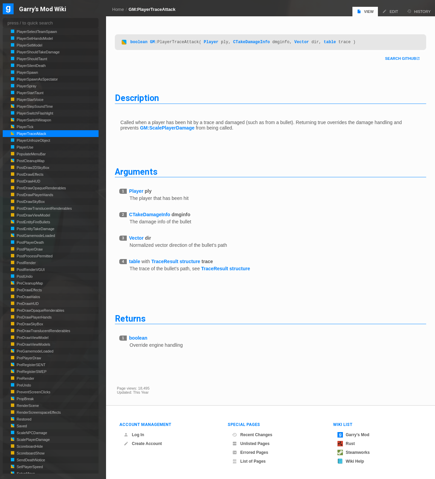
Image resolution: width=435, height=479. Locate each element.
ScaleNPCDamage (31, 433)
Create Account (143, 443)
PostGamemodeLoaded (35, 236)
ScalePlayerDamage (33, 440)
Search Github (398, 59)
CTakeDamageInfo (253, 42)
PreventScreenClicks (33, 392)
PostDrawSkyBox (30, 202)
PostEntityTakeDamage (35, 229)
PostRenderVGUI (30, 270)
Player (213, 42)
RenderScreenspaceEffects (38, 412)
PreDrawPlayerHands (34, 317)
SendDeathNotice (30, 460)
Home (118, 9)
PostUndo (24, 276)
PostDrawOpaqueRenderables (41, 188)
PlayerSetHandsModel (34, 38)
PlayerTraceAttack (31, 134)
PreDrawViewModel (32, 338)
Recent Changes (252, 435)
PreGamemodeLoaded (34, 351)
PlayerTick (24, 127)
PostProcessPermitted (34, 256)
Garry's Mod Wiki (42, 9)
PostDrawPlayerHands (34, 195)
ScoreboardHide (29, 446)
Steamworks (353, 452)
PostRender (26, 263)
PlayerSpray (26, 86)
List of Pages (249, 461)
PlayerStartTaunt (30, 93)
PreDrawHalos (28, 297)
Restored (23, 419)
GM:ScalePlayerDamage (169, 128)
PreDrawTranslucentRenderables (43, 331)
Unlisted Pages (250, 443)
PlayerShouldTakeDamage (38, 52)
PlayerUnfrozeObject (33, 140)
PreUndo (23, 385)
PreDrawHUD (27, 304)
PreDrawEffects (29, 290)
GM (154, 42)
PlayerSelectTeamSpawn (36, 32)
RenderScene (27, 406)
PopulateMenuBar (31, 154)
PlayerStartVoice (30, 100)
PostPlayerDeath (30, 242)
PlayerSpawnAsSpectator (37, 79)
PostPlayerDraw (29, 249)
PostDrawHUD (28, 181)
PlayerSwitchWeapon (33, 120)
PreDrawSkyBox (29, 324)
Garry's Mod (353, 435)
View (365, 11)
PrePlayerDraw (28, 358)
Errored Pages (250, 452)
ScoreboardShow (30, 453)
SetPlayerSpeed (29, 467)
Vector (303, 42)
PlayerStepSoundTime (34, 106)
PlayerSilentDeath (31, 66)
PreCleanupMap (29, 283)
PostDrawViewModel (33, 215)
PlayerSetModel (29, 45)
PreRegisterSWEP (31, 372)
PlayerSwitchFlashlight (34, 113)
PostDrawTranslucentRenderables (44, 208)
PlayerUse (24, 147)
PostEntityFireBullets (33, 222)
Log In (134, 435)
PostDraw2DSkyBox (32, 168)
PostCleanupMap (30, 161)
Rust (346, 443)
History (419, 11)
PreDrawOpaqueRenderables (40, 310)
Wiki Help (350, 461)
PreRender (25, 378)
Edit (390, 11)
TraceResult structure (177, 261)
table (332, 42)
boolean (140, 42)
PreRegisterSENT (31, 365)
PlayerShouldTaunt (31, 59)
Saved (21, 426)
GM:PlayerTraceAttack (151, 9)
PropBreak (25, 399)
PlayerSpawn (27, 72)
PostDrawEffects (30, 174)
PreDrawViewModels (33, 344)
